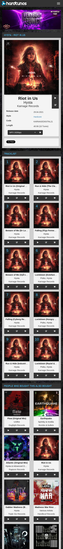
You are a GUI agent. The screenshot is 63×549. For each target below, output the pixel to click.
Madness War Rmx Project (48, 507)
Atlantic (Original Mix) (17, 463)
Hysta (28, 102)
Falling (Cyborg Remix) (17, 319)
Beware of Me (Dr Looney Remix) (22, 230)
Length (9, 125)
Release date (12, 111)
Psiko (43, 278)
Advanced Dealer (21, 466)
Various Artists (46, 510)
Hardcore (38, 117)
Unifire (17, 422)
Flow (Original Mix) (16, 418)
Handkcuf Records (46, 514)
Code (8, 120)
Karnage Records (28, 106)
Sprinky (41, 422)
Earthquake (46, 418)
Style (8, 116)
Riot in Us (46, 463)
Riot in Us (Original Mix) (17, 186)
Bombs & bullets (46, 425)
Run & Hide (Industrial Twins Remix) (23, 363)
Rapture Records (17, 469)
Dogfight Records (17, 425)
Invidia (51, 422)
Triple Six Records (16, 514)
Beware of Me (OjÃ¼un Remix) (21, 275)
